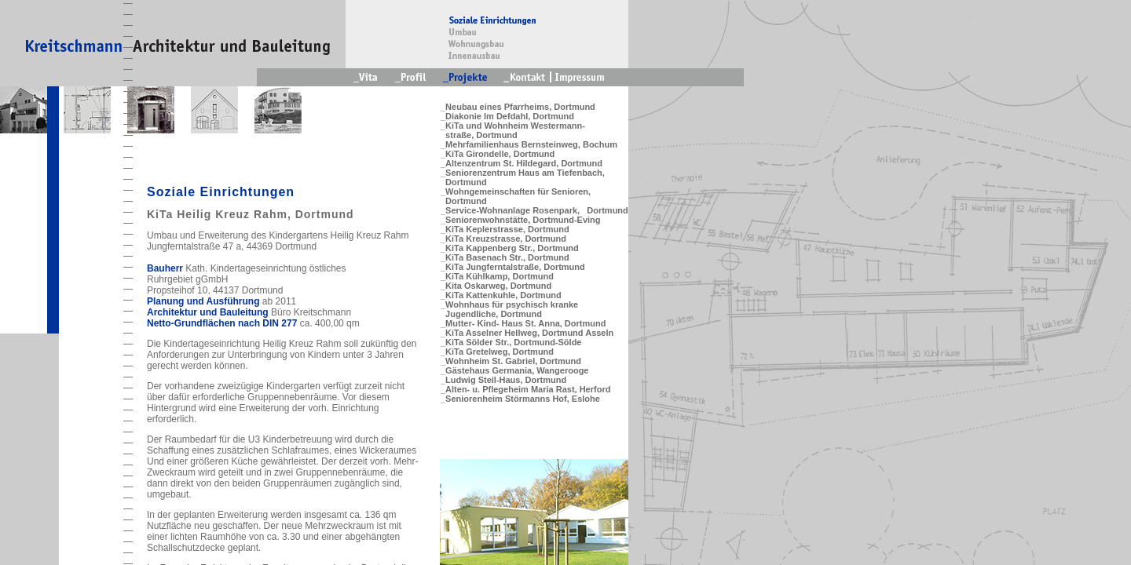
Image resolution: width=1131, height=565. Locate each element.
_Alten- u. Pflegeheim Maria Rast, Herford (525, 389)
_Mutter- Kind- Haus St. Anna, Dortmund (523, 323)
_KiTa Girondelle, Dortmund (498, 154)
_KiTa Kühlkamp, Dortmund (497, 276)
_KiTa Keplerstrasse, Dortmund (505, 229)
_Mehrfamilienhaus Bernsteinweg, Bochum (529, 144)
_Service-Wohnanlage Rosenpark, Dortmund (534, 210)
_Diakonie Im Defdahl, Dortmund (507, 116)
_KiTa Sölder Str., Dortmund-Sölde (511, 342)
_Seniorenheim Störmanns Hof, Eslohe (520, 398)
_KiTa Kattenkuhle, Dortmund (501, 295)
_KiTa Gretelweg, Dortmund (497, 351)
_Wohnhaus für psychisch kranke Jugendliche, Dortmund (509, 309)
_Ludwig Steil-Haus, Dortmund (503, 380)
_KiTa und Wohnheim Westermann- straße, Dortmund (513, 130)
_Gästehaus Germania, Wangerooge (514, 370)
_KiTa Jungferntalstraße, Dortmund (513, 267)
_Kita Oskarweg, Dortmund (496, 285)
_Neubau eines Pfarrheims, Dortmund (518, 106)
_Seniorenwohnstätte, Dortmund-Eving (521, 219)
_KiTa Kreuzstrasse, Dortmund (503, 238)
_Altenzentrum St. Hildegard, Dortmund (521, 163)
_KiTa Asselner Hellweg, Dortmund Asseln (527, 332)
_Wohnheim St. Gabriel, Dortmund (511, 361)
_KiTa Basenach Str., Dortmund (505, 257)
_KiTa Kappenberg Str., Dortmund (510, 248)
